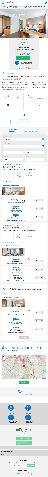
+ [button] (3, 357)
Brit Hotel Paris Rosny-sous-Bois (19, 8)
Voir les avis (22, 39)
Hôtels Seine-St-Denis (32, 6)
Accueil (3, 6)
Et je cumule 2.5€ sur (26, 63)
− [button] (3, 360)
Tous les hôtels (10, 6)
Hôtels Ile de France (20, 6)
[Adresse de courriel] (19, 465)
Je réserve (23, 58)
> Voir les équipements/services (11, 185)
